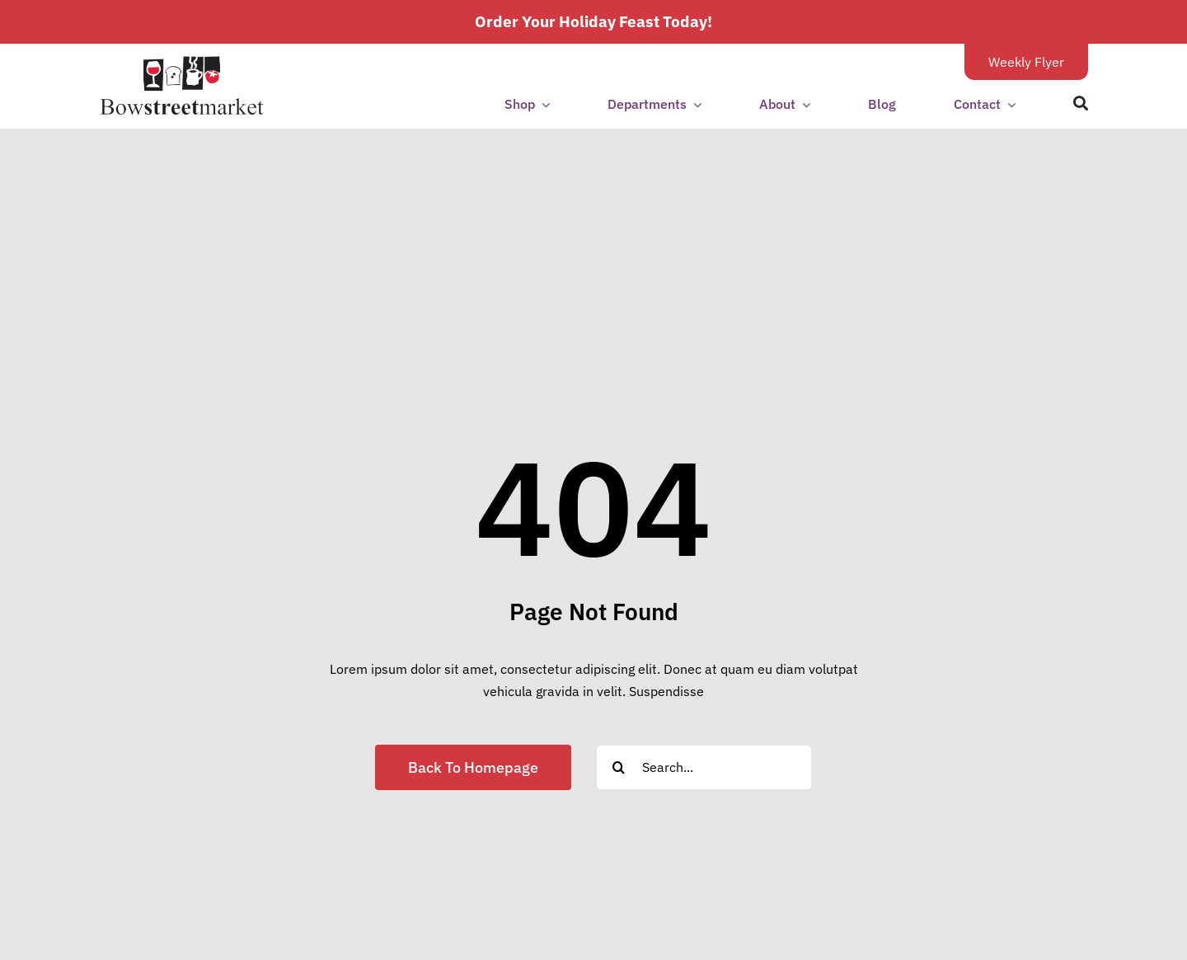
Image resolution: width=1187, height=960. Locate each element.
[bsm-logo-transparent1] (182, 62)
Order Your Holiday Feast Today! (593, 21)
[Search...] (704, 767)
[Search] (1080, 103)
